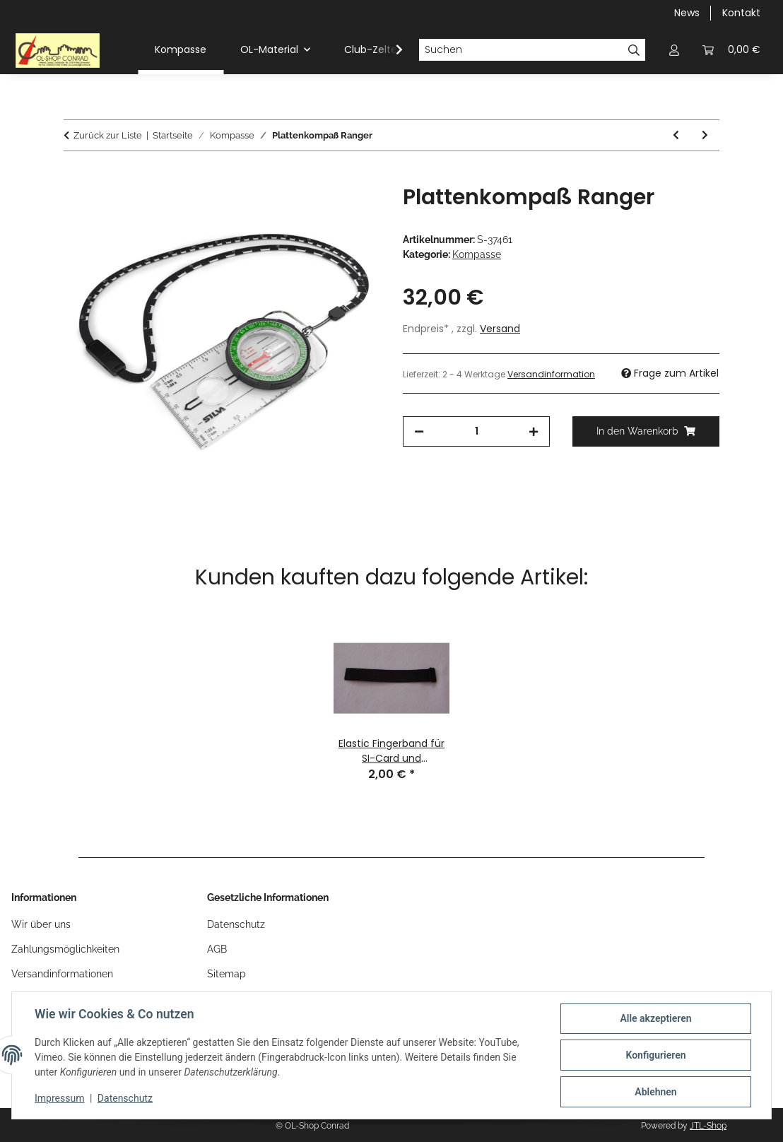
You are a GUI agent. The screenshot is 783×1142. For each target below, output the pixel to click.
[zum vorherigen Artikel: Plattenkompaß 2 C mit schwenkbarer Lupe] (675, 135)
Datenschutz (125, 1098)
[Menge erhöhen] (533, 431)
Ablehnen (655, 1091)
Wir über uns (41, 924)
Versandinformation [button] (551, 374)
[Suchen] (520, 50)
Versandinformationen (62, 973)
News (687, 13)
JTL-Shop (708, 1126)
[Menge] (476, 431)
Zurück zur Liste (107, 135)
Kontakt (741, 13)
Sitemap (226, 973)
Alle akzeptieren (655, 1018)
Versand (500, 329)
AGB (217, 949)
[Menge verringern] (419, 431)
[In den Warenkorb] (75, 176)
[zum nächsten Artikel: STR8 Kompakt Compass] (704, 135)
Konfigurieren (655, 1055)
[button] (674, 49)
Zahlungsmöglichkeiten (65, 949)
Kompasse (476, 254)
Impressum (59, 1098)
